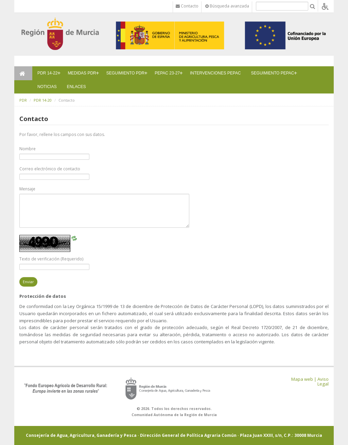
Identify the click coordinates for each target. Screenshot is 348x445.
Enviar (28, 281)
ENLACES (76, 86)
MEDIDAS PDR (82, 73)
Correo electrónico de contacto (49, 169)
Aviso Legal (323, 381)
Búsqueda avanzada (227, 6)
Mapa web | (303, 379)
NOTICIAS (47, 86)
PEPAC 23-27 (167, 73)
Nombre (27, 149)
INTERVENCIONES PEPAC (215, 73)
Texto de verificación (51, 259)
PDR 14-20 (43, 100)
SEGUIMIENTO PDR (125, 73)
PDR (23, 100)
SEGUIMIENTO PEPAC (272, 73)
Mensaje (27, 189)
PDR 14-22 (47, 73)
